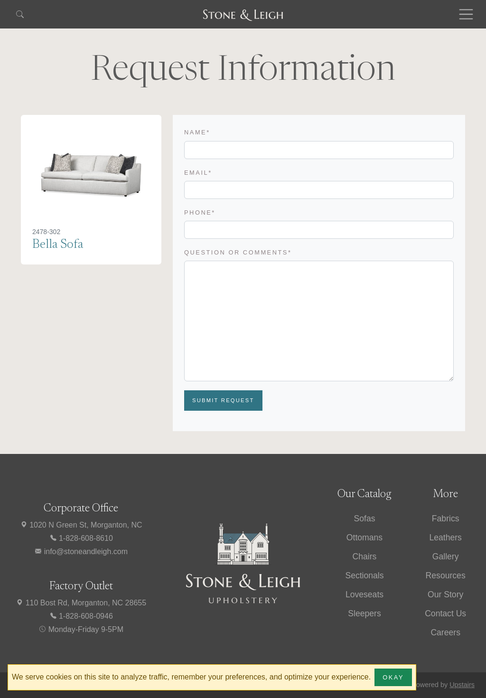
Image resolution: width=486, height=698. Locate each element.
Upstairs (462, 685)
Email (198, 172)
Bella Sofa (57, 244)
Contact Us (445, 613)
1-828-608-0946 (81, 616)
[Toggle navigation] (466, 14)
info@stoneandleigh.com (81, 551)
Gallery (445, 556)
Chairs (365, 556)
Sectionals (364, 575)
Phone (199, 212)
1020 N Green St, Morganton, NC (81, 525)
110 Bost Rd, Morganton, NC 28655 (81, 603)
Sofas (364, 518)
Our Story (445, 594)
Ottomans (364, 537)
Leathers (445, 537)
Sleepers (364, 613)
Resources (446, 575)
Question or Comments (238, 252)
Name (197, 132)
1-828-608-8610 (81, 538)
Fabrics (445, 518)
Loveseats (364, 594)
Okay (393, 677)
